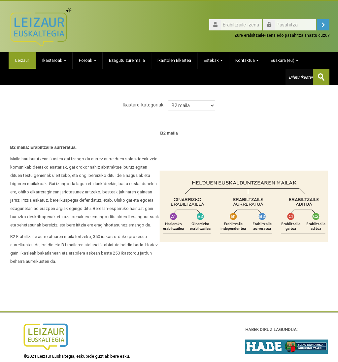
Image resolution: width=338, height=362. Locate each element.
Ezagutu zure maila (127, 60)
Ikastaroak (54, 60)
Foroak (87, 60)
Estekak (213, 60)
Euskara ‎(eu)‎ (284, 60)
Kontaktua (247, 60)
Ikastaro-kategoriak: (143, 104)
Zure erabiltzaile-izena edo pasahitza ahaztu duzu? (281, 35)
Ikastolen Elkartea (174, 60)
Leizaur (22, 60)
